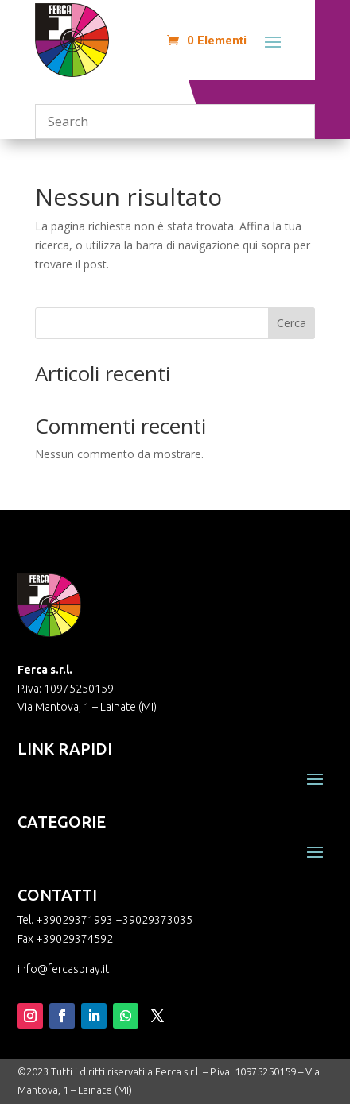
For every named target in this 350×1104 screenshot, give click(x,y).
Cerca (291, 322)
